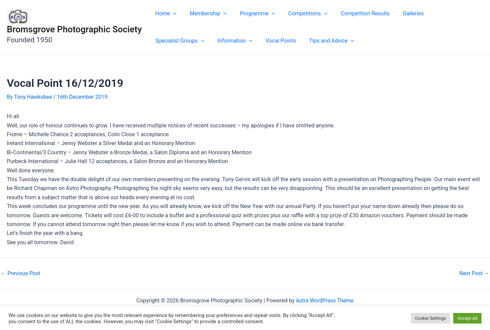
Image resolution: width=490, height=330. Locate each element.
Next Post (474, 273)
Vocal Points (215, 40)
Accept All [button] (467, 318)
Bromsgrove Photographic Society (74, 29)
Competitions (300, 13)
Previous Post (21, 273)
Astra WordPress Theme (324, 300)
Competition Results (354, 13)
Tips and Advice (264, 40)
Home (165, 13)
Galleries (400, 13)
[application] (172, 13)
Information (171, 40)
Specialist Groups (446, 13)
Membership (205, 13)
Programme (252, 13)
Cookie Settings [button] (430, 318)
